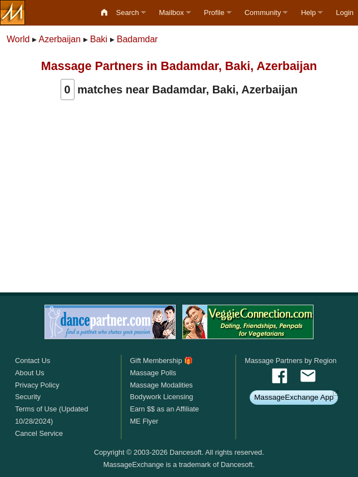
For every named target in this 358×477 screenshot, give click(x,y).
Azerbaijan (60, 39)
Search (127, 12)
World (18, 39)
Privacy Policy (37, 385)
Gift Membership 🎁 (161, 360)
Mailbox (171, 12)
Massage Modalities (161, 385)
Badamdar (137, 39)
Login (345, 12)
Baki (98, 39)
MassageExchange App (294, 397)
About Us (29, 373)
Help (308, 12)
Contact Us (32, 360)
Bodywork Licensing (161, 396)
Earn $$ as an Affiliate (164, 409)
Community (263, 12)
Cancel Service (39, 433)
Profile (214, 12)
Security (28, 396)
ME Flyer (144, 421)
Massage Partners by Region (290, 360)
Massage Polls (153, 373)
